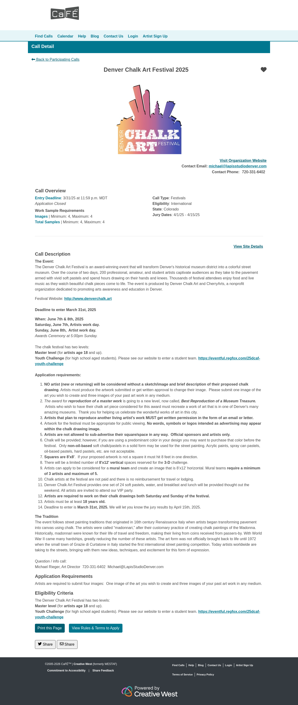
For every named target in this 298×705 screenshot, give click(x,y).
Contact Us (113, 36)
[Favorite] (264, 69)
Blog (95, 36)
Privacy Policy (205, 674)
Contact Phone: (225, 172)
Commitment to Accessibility (66, 670)
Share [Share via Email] (67, 644)
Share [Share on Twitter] (45, 644)
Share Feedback (103, 670)
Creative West (83, 664)
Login (133, 36)
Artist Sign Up (155, 36)
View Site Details (248, 246)
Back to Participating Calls (55, 59)
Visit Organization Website (243, 161)
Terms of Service (182, 674)
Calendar (65, 36)
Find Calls (44, 36)
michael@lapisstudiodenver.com (238, 166)
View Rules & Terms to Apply (95, 628)
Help (82, 36)
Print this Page (49, 628)
